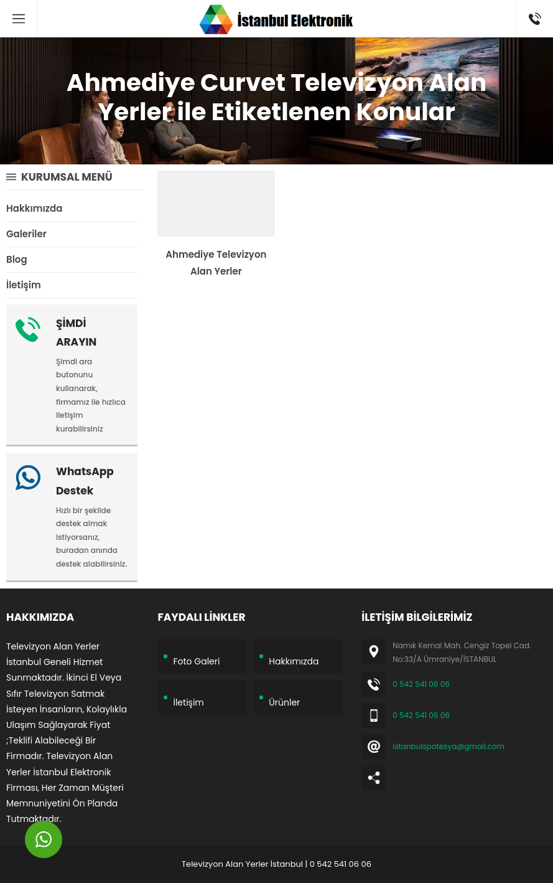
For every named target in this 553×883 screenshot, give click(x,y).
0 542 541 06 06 (421, 684)
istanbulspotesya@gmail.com (448, 746)
